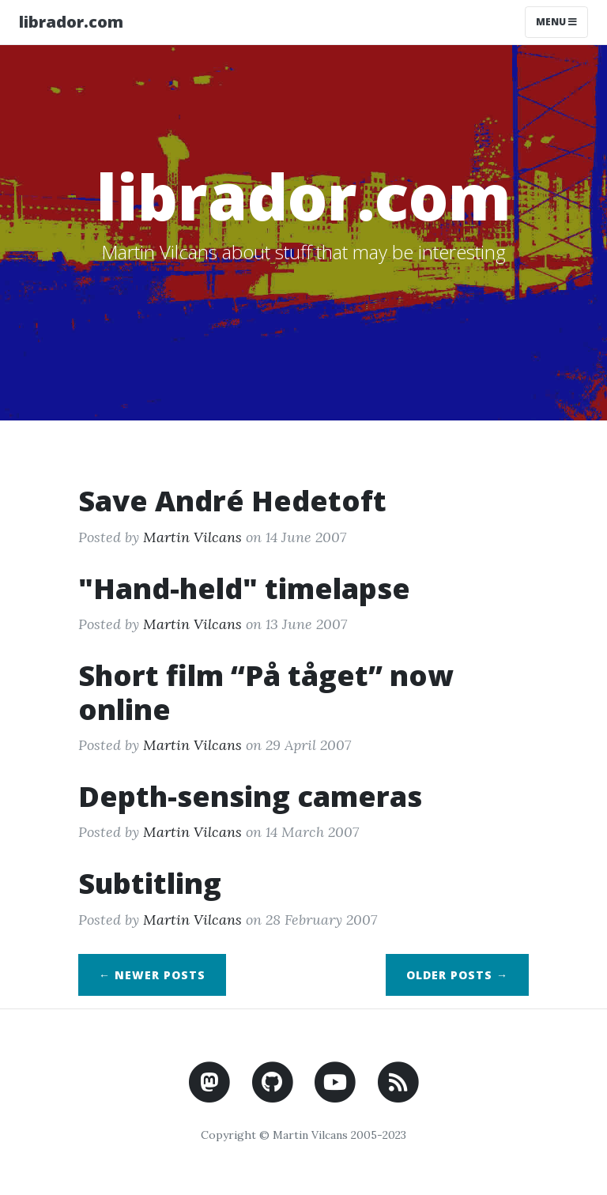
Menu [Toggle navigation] (556, 21)
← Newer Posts (152, 974)
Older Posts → (457, 974)
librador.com (71, 21)
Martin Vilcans (192, 537)
